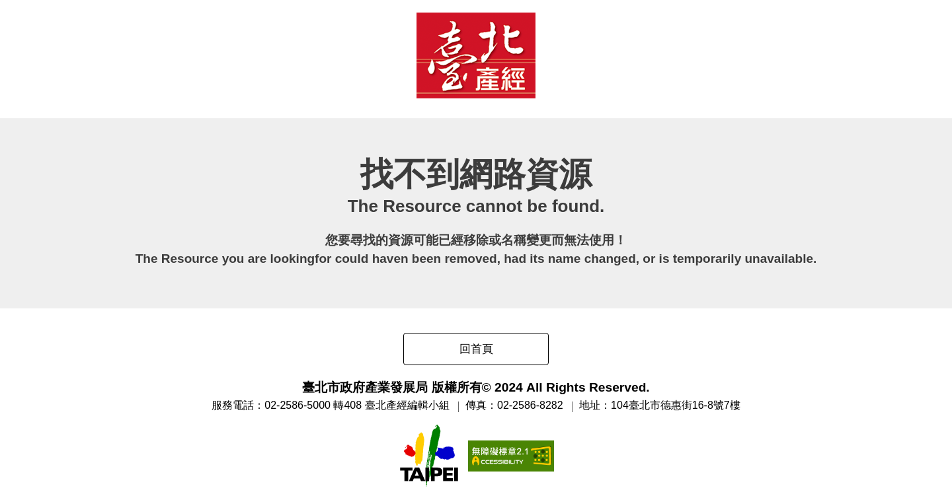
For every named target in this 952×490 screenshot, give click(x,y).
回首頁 (476, 349)
